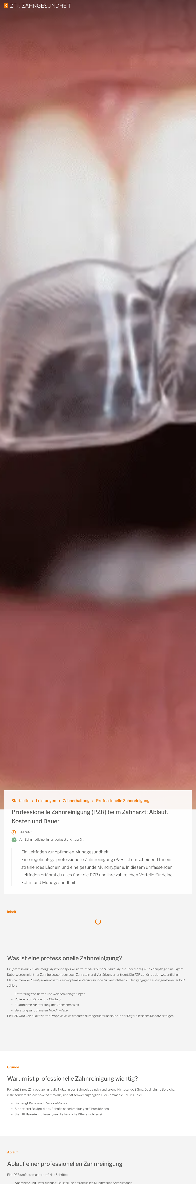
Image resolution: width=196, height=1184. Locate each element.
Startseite (20, 800)
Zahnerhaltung (76, 800)
